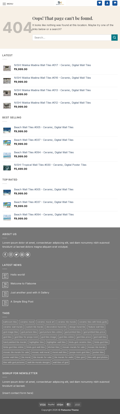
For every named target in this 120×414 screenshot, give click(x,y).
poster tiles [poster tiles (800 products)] (98, 352)
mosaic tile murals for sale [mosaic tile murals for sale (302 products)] (16, 352)
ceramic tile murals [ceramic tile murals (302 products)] (67, 322)
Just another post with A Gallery (29, 292)
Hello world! (17, 274)
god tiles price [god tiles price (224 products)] (84, 337)
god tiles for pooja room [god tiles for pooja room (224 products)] (26, 337)
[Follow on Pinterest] (27, 254)
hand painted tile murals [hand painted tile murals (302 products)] (14, 342)
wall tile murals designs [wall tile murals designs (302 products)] (39, 362)
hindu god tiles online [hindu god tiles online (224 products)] (13, 347)
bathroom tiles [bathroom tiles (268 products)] (10, 322)
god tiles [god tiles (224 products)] (7, 337)
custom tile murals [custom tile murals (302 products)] (34, 327)
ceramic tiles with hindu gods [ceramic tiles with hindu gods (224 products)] (93, 322)
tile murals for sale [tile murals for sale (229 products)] (42, 357)
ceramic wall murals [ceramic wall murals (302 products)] (13, 327)
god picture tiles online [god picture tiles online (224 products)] (51, 332)
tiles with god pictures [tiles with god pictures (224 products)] (13, 362)
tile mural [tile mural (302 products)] (26, 357)
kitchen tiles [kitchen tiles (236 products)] (53, 347)
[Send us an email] (22, 254)
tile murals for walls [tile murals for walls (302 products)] (64, 357)
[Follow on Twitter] (16, 254)
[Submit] (114, 37)
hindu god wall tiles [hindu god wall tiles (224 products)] (36, 347)
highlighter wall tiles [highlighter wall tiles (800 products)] (56, 342)
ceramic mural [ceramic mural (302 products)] (27, 322)
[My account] (107, 3)
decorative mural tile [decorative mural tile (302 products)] (56, 327)
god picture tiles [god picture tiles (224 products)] (29, 332)
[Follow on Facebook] (5, 254)
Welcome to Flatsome (23, 283)
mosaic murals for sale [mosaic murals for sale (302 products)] (73, 347)
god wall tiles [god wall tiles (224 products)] (100, 337)
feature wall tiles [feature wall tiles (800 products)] (96, 327)
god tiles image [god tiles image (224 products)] (48, 337)
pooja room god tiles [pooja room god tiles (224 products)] (80, 352)
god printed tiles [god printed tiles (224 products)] (73, 332)
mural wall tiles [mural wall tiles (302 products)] (59, 352)
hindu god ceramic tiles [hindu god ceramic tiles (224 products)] (80, 342)
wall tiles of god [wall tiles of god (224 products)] (60, 362)
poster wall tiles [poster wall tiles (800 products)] (10, 357)
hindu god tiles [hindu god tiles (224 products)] (101, 342)
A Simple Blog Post (21, 301)
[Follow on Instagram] (10, 254)
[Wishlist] (99, 3)
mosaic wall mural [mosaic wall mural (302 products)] (40, 352)
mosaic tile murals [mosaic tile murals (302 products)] (96, 347)
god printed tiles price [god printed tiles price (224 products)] (94, 332)
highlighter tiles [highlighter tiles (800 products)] (36, 342)
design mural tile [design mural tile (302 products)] (77, 327)
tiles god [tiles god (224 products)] (80, 357)
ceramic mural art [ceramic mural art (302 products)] (45, 322)
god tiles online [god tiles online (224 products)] (66, 337)
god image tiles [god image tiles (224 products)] (10, 332)
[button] (7, 4)
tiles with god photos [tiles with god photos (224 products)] (98, 357)
